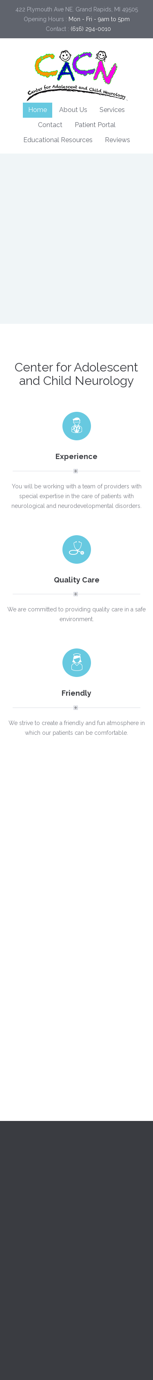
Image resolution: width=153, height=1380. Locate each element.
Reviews (117, 140)
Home (37, 110)
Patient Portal (95, 125)
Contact (50, 125)
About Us (73, 110)
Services (112, 110)
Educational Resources (58, 140)
